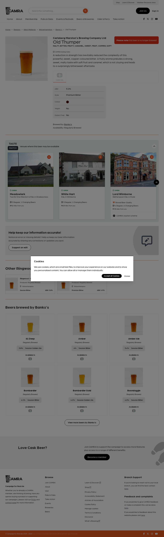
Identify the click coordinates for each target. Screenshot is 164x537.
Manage (127, 276)
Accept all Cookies (111, 276)
